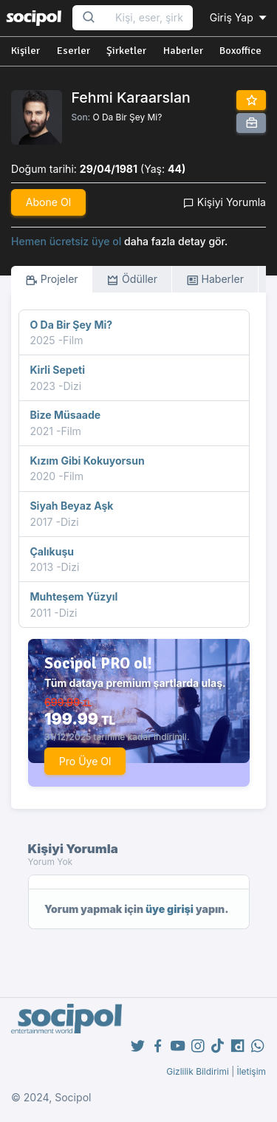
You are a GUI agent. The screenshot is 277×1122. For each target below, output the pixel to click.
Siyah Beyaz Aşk (71, 505)
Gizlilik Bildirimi (197, 1071)
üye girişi (170, 909)
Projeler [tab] (51, 280)
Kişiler (25, 50)
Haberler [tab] (215, 280)
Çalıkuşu (52, 551)
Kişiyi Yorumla (224, 202)
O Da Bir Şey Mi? (127, 117)
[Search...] (149, 18)
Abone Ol (48, 202)
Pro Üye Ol (85, 761)
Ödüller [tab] (131, 280)
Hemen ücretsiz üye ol (66, 241)
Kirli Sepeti (57, 369)
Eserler (73, 50)
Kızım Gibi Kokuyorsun (87, 460)
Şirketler (126, 50)
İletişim (251, 1071)
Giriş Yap (239, 17)
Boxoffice (240, 50)
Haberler (183, 50)
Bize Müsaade (65, 414)
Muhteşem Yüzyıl (73, 596)
